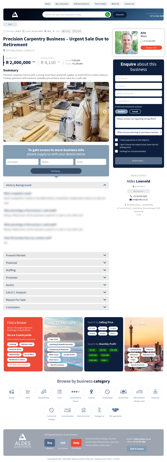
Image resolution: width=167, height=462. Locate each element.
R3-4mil (113, 328)
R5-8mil (102, 333)
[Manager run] (99, 410)
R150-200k (105, 355)
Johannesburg (135, 349)
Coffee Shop (104, 445)
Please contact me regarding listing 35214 (138, 122)
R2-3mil (102, 328)
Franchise (112, 438)
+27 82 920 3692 (149, 41)
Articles (116, 459)
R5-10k (92, 350)
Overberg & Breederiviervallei (61, 344)
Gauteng (12, 344)
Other (133, 360)
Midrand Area (148, 355)
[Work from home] (83, 410)
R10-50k (103, 350)
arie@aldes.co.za (140, 199)
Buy (49, 443)
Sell (62, 443)
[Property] (91, 391)
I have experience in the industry (134, 140)
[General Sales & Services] (75, 391)
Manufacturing (103, 442)
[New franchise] (123, 391)
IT (111, 445)
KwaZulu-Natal (15, 349)
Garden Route (69, 355)
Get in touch (137, 448)
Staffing (56, 270)
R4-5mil (92, 333)
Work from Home (92, 438)
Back (10, 24)
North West (29, 354)
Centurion (134, 355)
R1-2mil (92, 328)
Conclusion (56, 307)
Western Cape (26, 344)
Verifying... (56, 171)
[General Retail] (107, 391)
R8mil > (113, 333)
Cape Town (53, 339)
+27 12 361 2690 (156, 16)
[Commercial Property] (51, 410)
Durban (95, 445)
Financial (56, 263)
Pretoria (149, 349)
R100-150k (93, 355)
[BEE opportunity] (115, 410)
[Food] (59, 391)
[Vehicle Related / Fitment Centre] (139, 391)
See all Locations (57, 365)
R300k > (104, 360)
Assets (56, 285)
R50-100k (113, 350)
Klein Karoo (54, 360)
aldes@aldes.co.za (155, 13)
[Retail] (28, 391)
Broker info (151, 47)
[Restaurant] (155, 391)
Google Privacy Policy (103, 459)
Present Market (56, 255)
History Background (56, 185)
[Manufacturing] (43, 391)
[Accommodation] (67, 410)
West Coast (53, 355)
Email (76, 31)
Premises (56, 277)
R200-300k (93, 360)
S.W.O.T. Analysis (56, 292)
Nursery (89, 445)
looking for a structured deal (133, 151)
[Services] (12, 391)
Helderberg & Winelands (59, 349)
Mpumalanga (14, 354)
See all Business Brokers (18, 365)
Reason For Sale (56, 300)
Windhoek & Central (17, 359)
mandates (138, 191)
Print (66, 31)
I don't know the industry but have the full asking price (139, 146)
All (120, 14)
